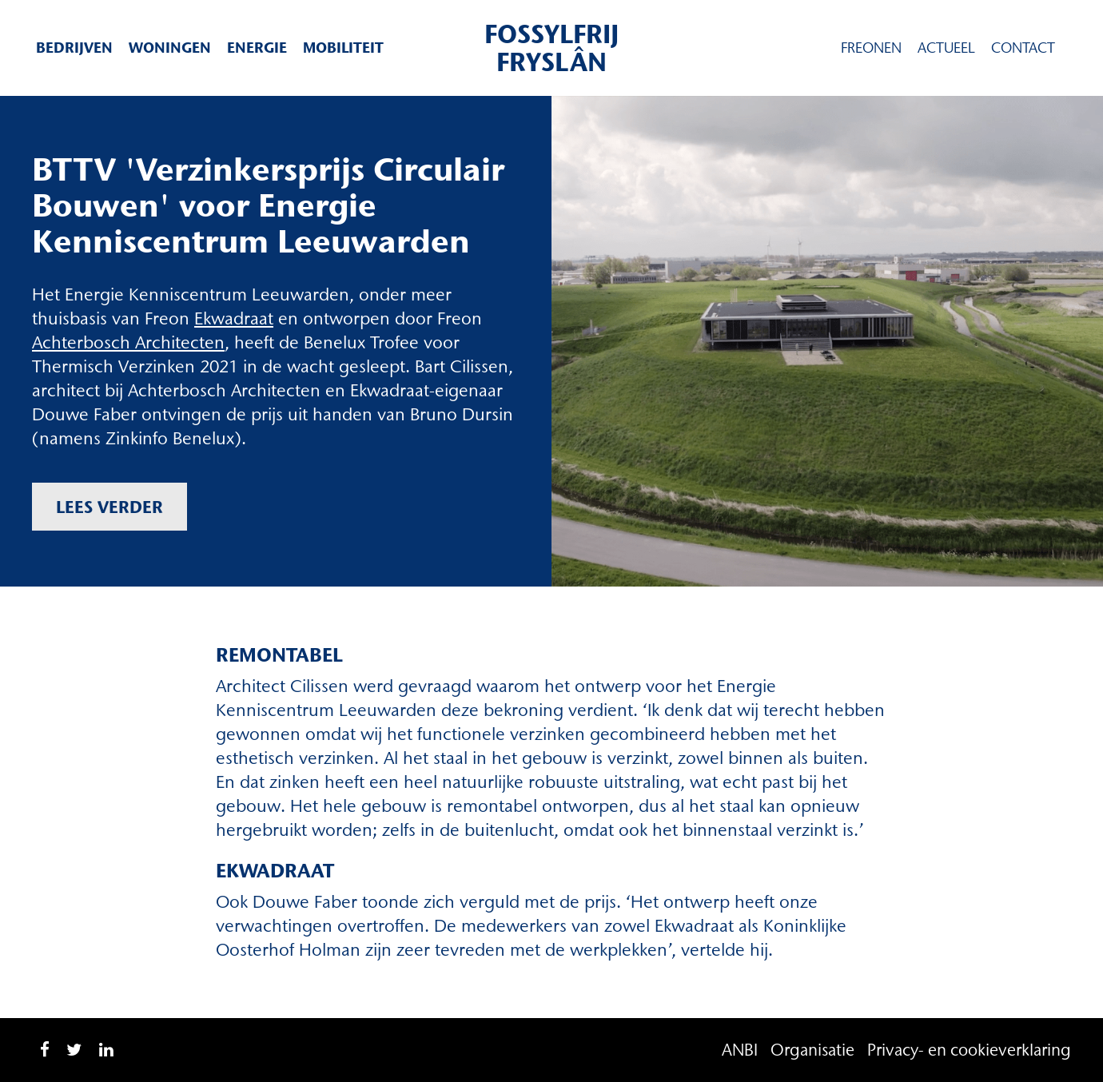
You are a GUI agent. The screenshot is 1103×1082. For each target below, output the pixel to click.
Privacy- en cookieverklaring (969, 1050)
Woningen (170, 47)
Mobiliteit (343, 47)
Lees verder (109, 506)
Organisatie (812, 1050)
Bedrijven (74, 47)
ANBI (740, 1050)
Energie (257, 47)
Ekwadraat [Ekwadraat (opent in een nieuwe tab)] (233, 318)
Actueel (946, 48)
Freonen (871, 48)
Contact (1023, 48)
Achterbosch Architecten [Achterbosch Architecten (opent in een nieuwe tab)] (128, 342)
